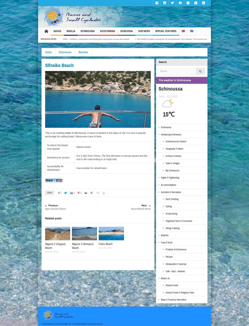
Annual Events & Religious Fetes (180, 292)
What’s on (165, 278)
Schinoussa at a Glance (176, 141)
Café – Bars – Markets (175, 271)
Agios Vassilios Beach (71, 207)
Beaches (83, 52)
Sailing (169, 206)
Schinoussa (87, 33)
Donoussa (126, 33)
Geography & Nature (174, 148)
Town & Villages (173, 163)
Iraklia (71, 33)
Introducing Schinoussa (171, 134)
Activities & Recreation (171, 192)
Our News (144, 33)
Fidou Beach (106, 244)
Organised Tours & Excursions (179, 221)
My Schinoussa (172, 170)
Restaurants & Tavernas (176, 264)
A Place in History (173, 156)
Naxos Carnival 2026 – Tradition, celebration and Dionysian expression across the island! (97, 39)
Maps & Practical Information (173, 299)
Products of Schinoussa (176, 249)
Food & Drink (166, 242)
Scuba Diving (171, 213)
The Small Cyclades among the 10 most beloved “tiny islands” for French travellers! (182, 39)
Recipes (169, 256)
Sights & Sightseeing (170, 177)
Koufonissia (108, 33)
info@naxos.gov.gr (95, 324)
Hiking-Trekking (172, 228)
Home (48, 52)
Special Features (166, 33)
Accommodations (168, 185)
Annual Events (172, 285)
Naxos (57, 33)
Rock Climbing (172, 199)
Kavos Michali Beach (124, 207)
